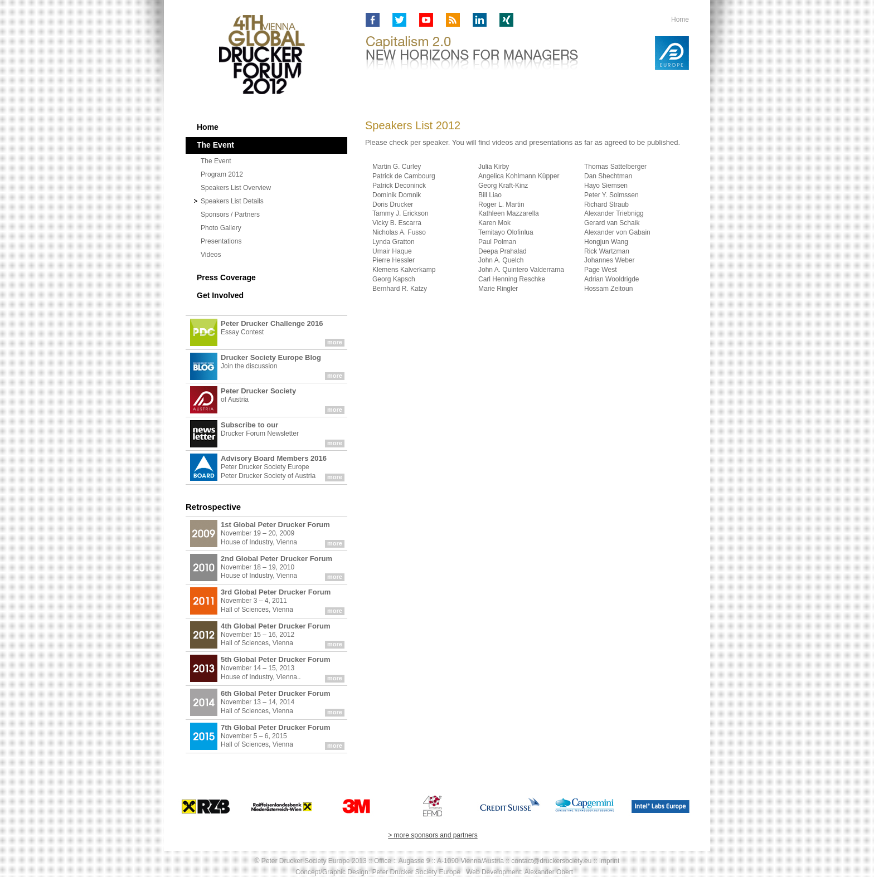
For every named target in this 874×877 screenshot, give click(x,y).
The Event (216, 161)
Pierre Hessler (393, 260)
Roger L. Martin (501, 204)
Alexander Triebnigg (614, 213)
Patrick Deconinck (399, 185)
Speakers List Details (232, 201)
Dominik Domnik (396, 195)
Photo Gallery (221, 228)
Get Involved (220, 295)
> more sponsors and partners (432, 835)
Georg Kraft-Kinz (503, 185)
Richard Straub (606, 204)
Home (680, 19)
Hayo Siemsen (606, 185)
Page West (600, 270)
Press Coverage (226, 277)
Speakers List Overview (236, 188)
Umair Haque (392, 251)
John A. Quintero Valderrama (521, 270)
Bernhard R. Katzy (399, 289)
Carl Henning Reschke (511, 279)
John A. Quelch (500, 260)
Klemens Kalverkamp (403, 270)
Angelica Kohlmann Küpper (518, 176)
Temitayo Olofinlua (505, 232)
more (334, 342)
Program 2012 (222, 174)
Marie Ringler (498, 289)
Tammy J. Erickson (400, 213)
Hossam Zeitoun (608, 289)
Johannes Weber (609, 260)
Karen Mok (494, 223)
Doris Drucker (392, 204)
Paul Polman (497, 242)
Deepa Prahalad (502, 251)
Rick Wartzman (606, 251)
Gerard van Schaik (611, 223)
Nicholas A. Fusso (399, 232)
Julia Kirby (493, 166)
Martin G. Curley (396, 166)
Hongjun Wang (606, 242)
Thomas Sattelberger (615, 166)
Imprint (609, 861)
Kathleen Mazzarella (508, 213)
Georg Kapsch (393, 279)
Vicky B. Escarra (396, 223)
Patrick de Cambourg (403, 176)
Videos (211, 255)
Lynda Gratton (393, 242)
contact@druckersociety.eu (551, 861)
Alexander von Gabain (617, 232)
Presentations (221, 241)
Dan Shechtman (608, 176)
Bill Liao (490, 195)
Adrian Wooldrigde (611, 279)
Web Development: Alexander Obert (519, 872)
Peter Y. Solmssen (611, 195)
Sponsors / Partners (230, 214)
